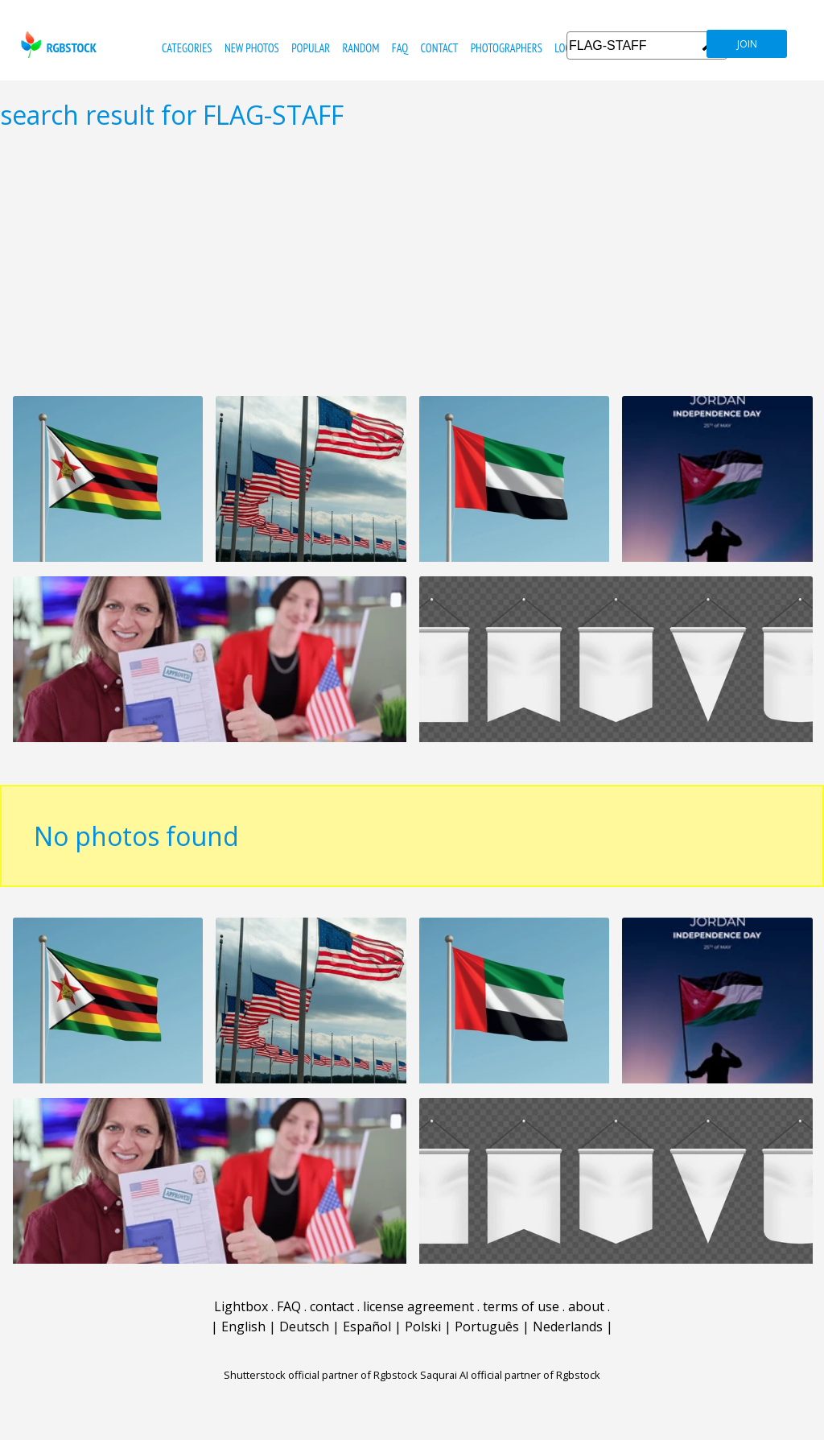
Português (487, 1326)
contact (439, 48)
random (361, 48)
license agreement (418, 1306)
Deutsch (304, 1326)
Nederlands (568, 1326)
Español (367, 1326)
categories (187, 48)
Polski (423, 1326)
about (586, 1306)
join (747, 44)
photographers (506, 48)
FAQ (400, 48)
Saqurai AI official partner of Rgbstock (510, 1375)
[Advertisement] (412, 262)
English (243, 1326)
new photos (252, 48)
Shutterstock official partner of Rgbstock (321, 1375)
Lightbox (241, 1306)
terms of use (521, 1306)
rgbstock (57, 45)
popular (310, 48)
